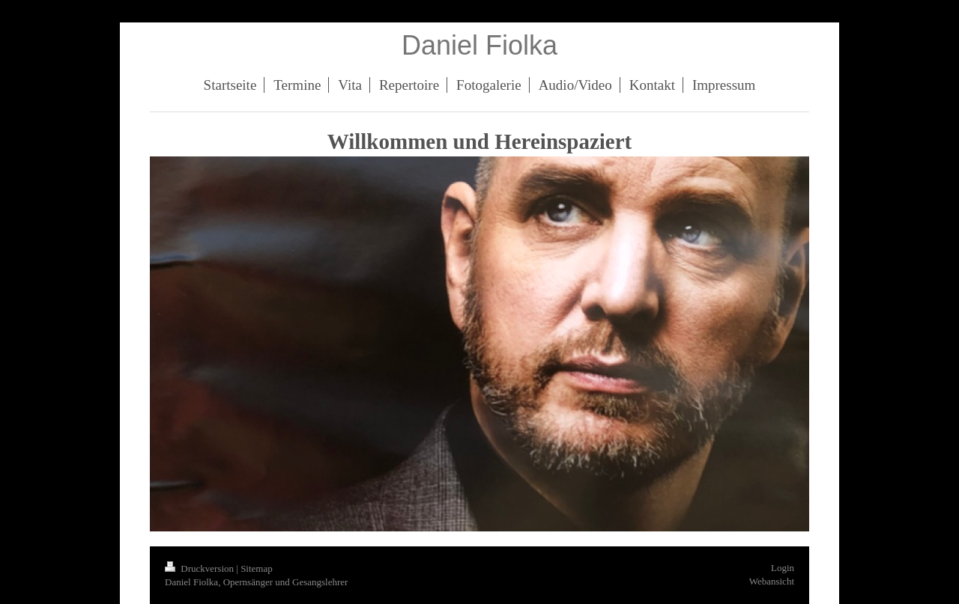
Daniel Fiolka (479, 45)
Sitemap (256, 568)
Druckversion (200, 568)
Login (782, 567)
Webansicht (771, 581)
